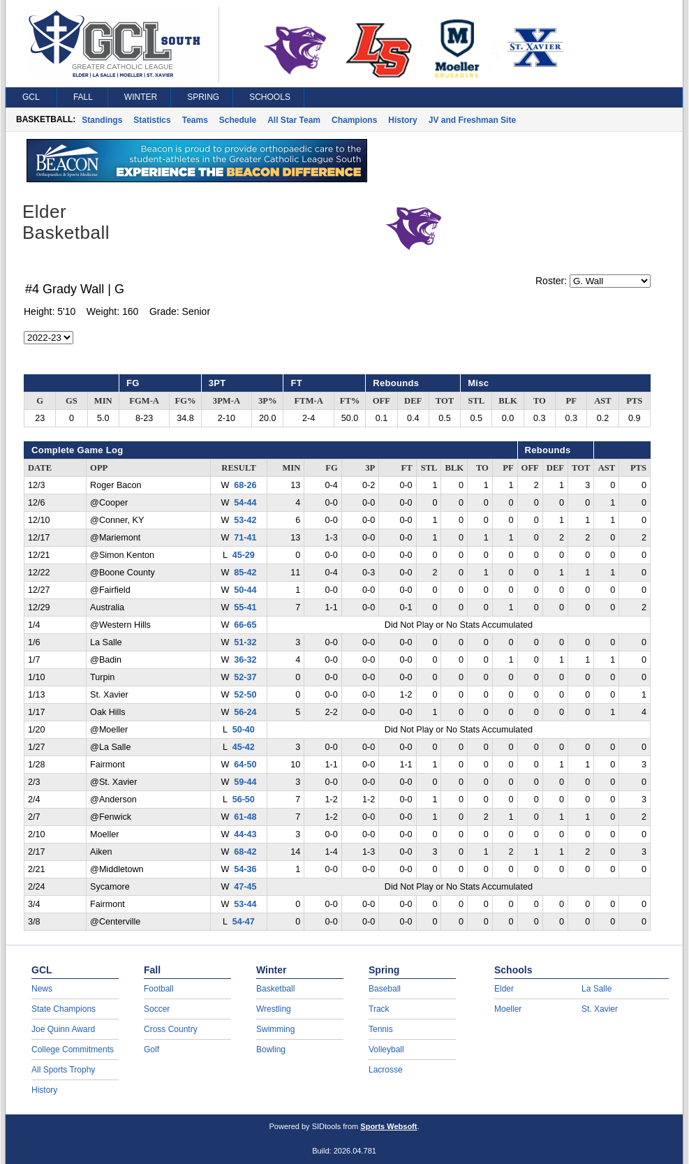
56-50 (243, 799)
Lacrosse (386, 1070)
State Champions (63, 1009)
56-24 (245, 712)
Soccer (157, 1009)
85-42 (245, 572)
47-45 (245, 887)
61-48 (245, 817)
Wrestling (273, 1009)
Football (159, 989)
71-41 (245, 538)
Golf (151, 1049)
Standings (102, 120)
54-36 (245, 869)
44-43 (245, 834)
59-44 (245, 782)
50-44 (245, 590)
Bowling (271, 1049)
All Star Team (293, 120)
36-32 (245, 660)
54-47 (243, 922)
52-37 (245, 677)
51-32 (245, 642)
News (41, 989)
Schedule (237, 120)
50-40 (243, 730)
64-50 (245, 764)
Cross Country (171, 1029)
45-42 (243, 747)
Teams (195, 120)
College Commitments (72, 1049)
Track (379, 1009)
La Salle (596, 989)
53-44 (245, 904)
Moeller (507, 1009)
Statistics (151, 120)
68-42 (245, 852)
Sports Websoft (388, 1126)
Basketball (275, 989)
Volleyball (386, 1049)
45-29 (243, 555)
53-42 (245, 520)
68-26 (245, 485)
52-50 (245, 695)
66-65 (245, 625)
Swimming (275, 1029)
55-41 (245, 607)
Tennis (381, 1029)
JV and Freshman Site (472, 120)
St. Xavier (599, 1009)
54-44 (245, 503)
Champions (354, 120)
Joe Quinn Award (63, 1029)
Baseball (385, 989)
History (402, 120)
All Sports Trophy (63, 1070)
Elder (504, 989)
